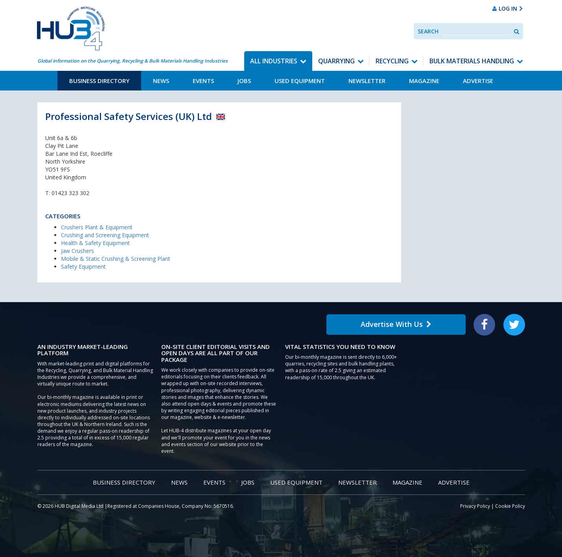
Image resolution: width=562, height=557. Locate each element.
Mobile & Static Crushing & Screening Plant (115, 258)
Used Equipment (300, 81)
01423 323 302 (70, 193)
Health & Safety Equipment (95, 243)
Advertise (478, 81)
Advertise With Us (396, 324)
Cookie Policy (510, 506)
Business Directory (99, 81)
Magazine (424, 81)
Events (203, 81)
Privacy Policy (475, 506)
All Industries (273, 61)
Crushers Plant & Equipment (97, 227)
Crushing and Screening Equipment (105, 235)
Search (428, 31)
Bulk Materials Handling (471, 61)
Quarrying (336, 61)
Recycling (392, 61)
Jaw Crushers (77, 251)
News (161, 81)
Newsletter (366, 81)
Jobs (244, 81)
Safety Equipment (83, 266)
